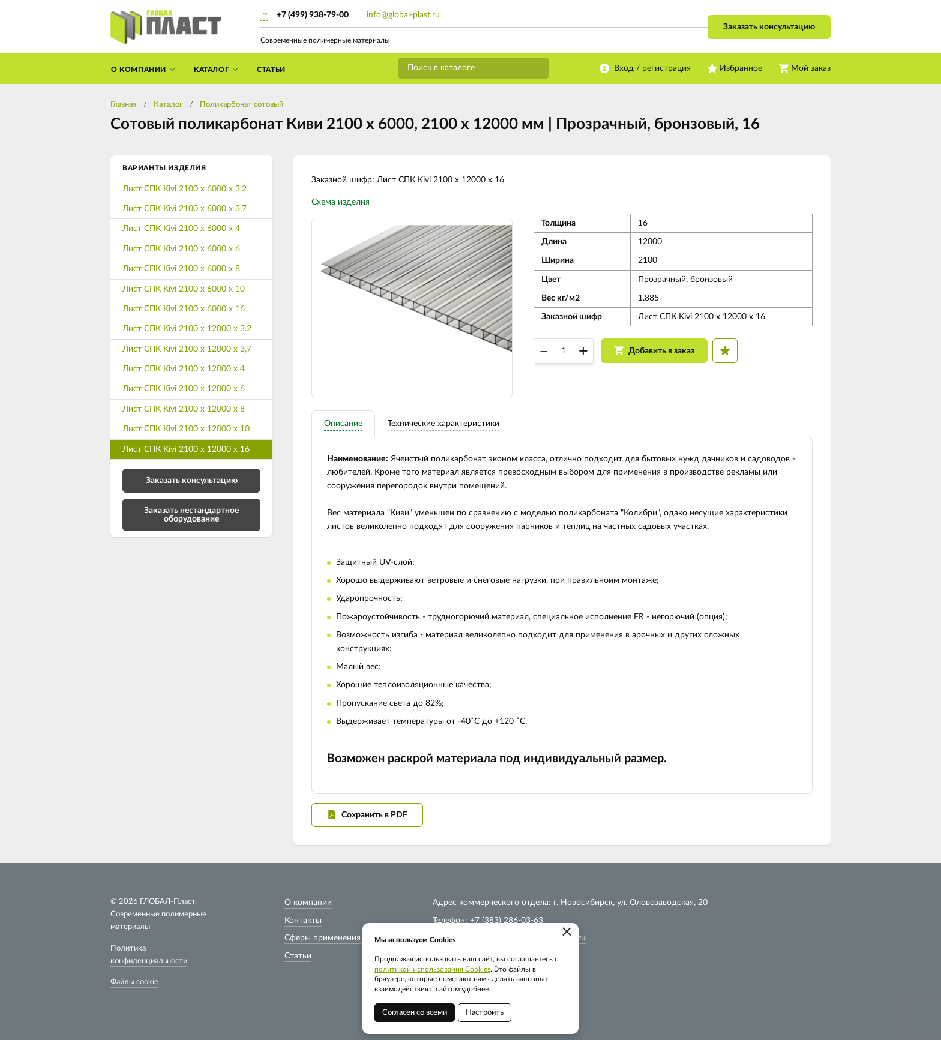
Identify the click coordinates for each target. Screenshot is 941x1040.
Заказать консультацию (769, 27)
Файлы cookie (134, 982)
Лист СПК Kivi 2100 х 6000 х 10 (183, 289)
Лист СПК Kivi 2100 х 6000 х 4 (181, 228)
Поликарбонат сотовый (241, 105)
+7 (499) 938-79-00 (313, 15)
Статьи (297, 956)
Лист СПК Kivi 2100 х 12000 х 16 (186, 449)
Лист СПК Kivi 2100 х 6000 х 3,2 (184, 189)
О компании (308, 902)
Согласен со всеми (414, 1013)
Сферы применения (322, 938)
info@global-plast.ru (403, 15)
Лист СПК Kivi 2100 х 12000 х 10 (186, 429)
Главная (123, 105)
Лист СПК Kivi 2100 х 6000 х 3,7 (184, 209)
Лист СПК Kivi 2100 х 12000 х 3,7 (186, 349)
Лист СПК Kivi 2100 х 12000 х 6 (183, 389)
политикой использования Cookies (432, 969)
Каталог (168, 105)
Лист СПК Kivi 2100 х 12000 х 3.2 (186, 329)
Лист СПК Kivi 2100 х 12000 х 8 (183, 409)
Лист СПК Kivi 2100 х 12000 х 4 (183, 369)
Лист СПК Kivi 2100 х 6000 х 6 (181, 249)
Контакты (303, 920)
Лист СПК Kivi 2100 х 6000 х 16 (183, 309)
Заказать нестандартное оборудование (191, 514)
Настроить (485, 1013)
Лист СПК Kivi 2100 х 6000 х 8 (181, 269)
